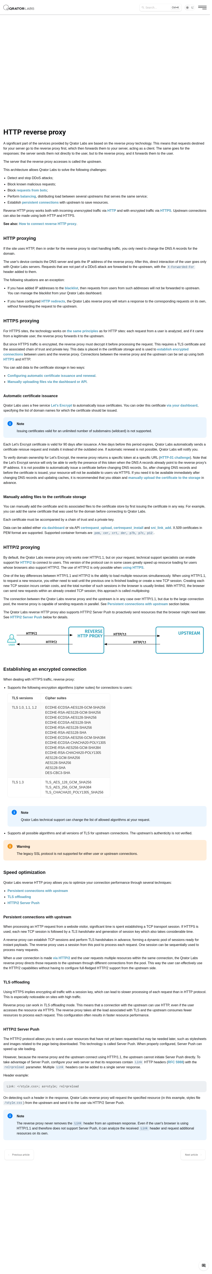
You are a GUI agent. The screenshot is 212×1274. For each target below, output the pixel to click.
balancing (28, 196)
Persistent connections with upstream (137, 604)
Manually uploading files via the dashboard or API (47, 382)
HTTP (111, 210)
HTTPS (165, 210)
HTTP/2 (26, 562)
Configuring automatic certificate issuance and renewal (52, 375)
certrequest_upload (96, 528)
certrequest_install (128, 528)
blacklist (71, 288)
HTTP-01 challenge (175, 457)
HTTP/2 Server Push (26, 617)
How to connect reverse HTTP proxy (47, 224)
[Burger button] (202, 7)
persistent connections (40, 202)
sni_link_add (161, 528)
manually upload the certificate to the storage (164, 477)
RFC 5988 (175, 1062)
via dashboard (53, 528)
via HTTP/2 (61, 958)
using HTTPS (133, 567)
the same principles (82, 331)
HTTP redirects (53, 301)
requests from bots (32, 190)
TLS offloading (19, 897)
